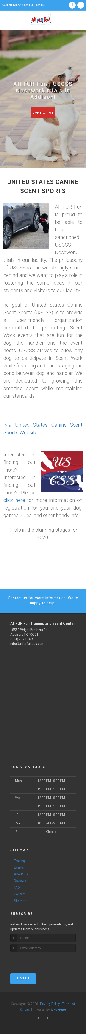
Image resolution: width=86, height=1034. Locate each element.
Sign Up (23, 978)
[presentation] (34, 960)
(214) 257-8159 (21, 639)
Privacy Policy (50, 1004)
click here (14, 500)
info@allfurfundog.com (27, 643)
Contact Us (43, 112)
